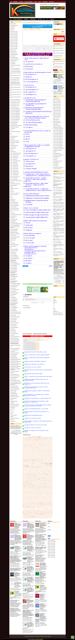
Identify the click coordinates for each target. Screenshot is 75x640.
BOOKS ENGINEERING (14, 54)
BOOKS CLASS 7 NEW (14, 45)
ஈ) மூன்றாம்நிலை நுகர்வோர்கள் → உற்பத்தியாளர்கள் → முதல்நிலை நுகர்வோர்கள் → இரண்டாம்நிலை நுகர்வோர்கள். (38, 189)
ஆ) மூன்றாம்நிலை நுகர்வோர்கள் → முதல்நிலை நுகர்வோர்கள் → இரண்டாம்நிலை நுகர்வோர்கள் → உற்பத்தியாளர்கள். (35, 179)
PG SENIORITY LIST (13, 222)
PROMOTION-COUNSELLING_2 (28, 485)
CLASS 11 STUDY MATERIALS (35, 447)
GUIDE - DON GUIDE (42, 469)
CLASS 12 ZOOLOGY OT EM (45, 452)
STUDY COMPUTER (36, 491)
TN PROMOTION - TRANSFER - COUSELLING (15, 369)
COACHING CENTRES (14, 122)
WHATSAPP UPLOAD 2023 (14, 418)
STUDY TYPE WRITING (41, 501)
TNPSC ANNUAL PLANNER (15, 375)
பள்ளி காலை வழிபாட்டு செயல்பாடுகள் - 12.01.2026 (32, 418)
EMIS (44, 464)
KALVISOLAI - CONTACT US (40, 476)
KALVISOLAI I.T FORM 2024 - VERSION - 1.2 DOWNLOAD (43, 595)
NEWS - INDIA (32, 480)
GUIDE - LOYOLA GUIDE (26, 471)
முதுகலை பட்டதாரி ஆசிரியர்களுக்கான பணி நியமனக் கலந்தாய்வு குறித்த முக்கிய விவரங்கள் (58, 181)
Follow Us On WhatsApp (39, 639)
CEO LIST (11, 66)
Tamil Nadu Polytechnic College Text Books (14, 601)
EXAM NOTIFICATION (45, 465)
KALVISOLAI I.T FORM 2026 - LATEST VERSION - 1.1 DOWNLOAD (35, 361)
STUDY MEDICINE (29, 497)
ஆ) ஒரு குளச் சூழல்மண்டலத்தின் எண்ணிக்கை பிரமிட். (37, 212)
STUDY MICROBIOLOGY (36, 497)
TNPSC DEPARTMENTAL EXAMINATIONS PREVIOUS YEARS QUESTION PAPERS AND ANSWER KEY (18, 537)
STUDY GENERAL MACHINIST (47, 493)
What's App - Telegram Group (58, 314)
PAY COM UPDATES (47, 481)
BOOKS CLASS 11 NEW (14, 34)
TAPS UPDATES (26, 504)
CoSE (50, 459)
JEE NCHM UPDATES (40, 475)
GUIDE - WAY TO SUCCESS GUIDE (27, 473)
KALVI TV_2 (24, 476)
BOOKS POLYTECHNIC (14, 57)
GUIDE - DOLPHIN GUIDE (35, 469)
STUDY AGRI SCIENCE (14, 250)
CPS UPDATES (12, 128)
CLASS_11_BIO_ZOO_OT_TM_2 (27, 456)
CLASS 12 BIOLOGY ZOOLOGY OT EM (15, 95)
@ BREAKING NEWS (25, 437)
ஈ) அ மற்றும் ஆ (28, 127)
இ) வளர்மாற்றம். (29, 227)
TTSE (11, 410)
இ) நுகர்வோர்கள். (29, 166)
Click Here (38, 338)
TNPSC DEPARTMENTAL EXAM (15, 382)
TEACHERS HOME (32, 504)
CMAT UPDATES (45, 458)
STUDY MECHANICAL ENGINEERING (14, 304)
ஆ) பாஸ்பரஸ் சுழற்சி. (30, 237)
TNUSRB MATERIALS (13, 393)
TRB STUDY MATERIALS (14, 405)
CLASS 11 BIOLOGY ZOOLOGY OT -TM (15, 76)
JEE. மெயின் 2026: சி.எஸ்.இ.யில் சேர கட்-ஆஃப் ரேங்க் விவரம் (34, 364)
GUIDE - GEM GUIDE (27, 470)
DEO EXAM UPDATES (30, 462)
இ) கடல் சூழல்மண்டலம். (30, 92)
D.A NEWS (50, 461)
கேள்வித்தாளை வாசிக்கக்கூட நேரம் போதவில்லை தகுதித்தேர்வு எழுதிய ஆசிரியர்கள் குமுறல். (40, 548)
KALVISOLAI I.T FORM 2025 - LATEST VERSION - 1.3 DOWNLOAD (61, 87)
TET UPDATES (26, 506)
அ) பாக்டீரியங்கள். (29, 61)
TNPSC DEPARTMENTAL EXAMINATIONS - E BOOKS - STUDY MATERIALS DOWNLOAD (18, 525)
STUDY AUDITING (30, 489)
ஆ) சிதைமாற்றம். (29, 225)
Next (43, 302)
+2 (53, 306)
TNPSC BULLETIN (40, 511)
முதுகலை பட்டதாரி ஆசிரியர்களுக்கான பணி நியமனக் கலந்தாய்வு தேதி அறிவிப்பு (37, 354)
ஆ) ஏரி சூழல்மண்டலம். (30, 151)
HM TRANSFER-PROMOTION (41, 473)
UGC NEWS (12, 412)
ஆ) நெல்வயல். (28, 76)
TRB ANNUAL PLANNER (14, 396)
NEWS (28, 480)
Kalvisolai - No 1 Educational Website (37, 636)
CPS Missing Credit (47, 460)
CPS (42, 460)
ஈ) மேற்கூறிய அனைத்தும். (31, 168)
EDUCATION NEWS (25, 464)
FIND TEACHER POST (38, 466)
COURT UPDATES (36, 460)
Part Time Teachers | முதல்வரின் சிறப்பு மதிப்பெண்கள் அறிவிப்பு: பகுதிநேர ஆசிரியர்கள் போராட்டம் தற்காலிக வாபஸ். (58, 225)
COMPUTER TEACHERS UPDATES (42, 459)
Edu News (55, 300)
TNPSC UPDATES (38, 513)
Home (11, 1)
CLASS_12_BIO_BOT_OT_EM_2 (46, 456)
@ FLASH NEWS (33, 437)
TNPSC (54, 309)
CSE (30, 461)
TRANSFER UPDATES (13, 395)
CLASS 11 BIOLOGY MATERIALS (32, 446)
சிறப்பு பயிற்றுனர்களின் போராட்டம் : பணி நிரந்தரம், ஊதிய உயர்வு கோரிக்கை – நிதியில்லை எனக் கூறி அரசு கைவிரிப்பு (59, 218)
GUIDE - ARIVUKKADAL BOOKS (42, 468)
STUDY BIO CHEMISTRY (45, 489)
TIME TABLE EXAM (29, 507)
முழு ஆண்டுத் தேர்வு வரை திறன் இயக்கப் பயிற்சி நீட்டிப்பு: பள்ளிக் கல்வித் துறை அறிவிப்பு (58, 214)
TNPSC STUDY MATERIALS (14, 389)
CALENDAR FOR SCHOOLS (27, 444)
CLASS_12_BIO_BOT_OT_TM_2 (31, 21)
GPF (36, 468)
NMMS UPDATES (46, 480)
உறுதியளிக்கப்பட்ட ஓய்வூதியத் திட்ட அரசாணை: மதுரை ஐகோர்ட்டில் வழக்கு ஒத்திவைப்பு (59, 254)
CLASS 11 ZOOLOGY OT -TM (14, 80)
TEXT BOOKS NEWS (43, 506)
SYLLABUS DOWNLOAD (40, 502)
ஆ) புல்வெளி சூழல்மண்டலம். (32, 89)
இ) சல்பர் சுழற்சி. (29, 240)
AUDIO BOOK (12, 28)
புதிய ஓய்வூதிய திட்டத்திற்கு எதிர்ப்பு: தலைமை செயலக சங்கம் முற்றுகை (35, 424)
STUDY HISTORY (25, 495)
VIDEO (11, 413)
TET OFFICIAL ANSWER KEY (39, 505)
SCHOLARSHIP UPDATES (34, 487)
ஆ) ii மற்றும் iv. (29, 258)
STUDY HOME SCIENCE (31, 495)
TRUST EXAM (12, 409)
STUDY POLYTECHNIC (29, 499)
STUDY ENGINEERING (46, 492)
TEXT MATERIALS (49, 506)
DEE (24, 462)
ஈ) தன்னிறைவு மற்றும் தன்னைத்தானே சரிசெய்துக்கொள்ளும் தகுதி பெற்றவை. (38, 112)
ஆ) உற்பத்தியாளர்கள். (30, 163)
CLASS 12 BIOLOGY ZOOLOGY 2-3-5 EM (16, 90)
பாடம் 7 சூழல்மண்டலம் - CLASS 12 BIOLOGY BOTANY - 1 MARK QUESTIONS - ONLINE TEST (37, 26)
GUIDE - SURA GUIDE (41, 472)
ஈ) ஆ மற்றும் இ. (28, 204)
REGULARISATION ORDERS (14, 236)
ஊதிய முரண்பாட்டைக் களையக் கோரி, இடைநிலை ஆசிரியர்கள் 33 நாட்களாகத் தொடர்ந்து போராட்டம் (58, 206)
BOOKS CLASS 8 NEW (14, 46)
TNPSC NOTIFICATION (14, 385)
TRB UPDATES (30, 516)
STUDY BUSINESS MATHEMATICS (35, 490)
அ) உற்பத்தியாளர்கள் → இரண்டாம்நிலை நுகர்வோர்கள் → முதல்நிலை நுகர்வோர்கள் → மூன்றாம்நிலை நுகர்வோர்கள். (38, 174)
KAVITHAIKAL (30, 477)
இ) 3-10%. (27, 139)
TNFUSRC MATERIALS (43, 510)
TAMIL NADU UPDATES (36, 503)
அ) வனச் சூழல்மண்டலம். (31, 74)
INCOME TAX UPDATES (38, 474)
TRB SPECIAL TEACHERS (14, 404)
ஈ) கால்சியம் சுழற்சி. (29, 242)
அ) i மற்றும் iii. (28, 255)
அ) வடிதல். (27, 222)
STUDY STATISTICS (39, 500)
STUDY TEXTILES (33, 501)
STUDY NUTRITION (49, 497)
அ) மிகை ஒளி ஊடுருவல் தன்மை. (32, 120)
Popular (55, 70)
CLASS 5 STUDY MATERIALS (39, 454)
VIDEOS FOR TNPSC (13, 415)
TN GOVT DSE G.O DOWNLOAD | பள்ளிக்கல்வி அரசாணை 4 (35, 509)
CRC (28, 461)
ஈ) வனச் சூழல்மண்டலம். (30, 155)
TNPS (48, 510)
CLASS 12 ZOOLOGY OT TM (14, 105)
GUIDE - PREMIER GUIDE (48, 471)
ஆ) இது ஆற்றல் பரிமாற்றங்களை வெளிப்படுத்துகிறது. (37, 198)
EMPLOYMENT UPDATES (14, 140)
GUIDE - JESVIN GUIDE (42, 470)
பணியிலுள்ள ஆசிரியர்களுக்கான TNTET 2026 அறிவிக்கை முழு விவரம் (58, 174)
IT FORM (44, 474)
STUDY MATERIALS (33, 496)
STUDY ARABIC (25, 489)
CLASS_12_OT (49, 457)
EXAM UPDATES (13, 147)
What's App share (33, 284)
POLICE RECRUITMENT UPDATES (16, 223)
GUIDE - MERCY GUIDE (33, 471)
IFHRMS (32, 474)
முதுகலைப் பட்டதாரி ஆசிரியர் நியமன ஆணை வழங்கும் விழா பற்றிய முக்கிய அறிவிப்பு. (38, 376)
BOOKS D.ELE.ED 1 (13, 49)
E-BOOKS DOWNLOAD (37, 463)
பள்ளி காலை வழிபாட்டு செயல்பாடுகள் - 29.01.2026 (57, 190)
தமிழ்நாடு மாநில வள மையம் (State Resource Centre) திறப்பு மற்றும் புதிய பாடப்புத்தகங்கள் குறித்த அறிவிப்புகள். (58, 210)
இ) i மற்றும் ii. (28, 260)
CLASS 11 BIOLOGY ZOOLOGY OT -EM (43, 446)
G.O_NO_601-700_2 (32, 468)
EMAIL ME (40, 464)
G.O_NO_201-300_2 (25, 468)
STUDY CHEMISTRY (44, 490)
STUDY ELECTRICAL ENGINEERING (27, 492)
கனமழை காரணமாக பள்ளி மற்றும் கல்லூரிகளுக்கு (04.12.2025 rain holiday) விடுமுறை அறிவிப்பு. (61, 76)
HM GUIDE (34, 473)
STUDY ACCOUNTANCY (14, 249)
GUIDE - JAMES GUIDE (34, 470)
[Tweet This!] (26, 294)
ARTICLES (36, 439)
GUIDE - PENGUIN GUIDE (40, 471)
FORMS (49, 466)
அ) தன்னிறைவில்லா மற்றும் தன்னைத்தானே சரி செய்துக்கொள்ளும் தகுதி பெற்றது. (35, 100)
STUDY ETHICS (28, 493)
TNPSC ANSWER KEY (33, 511)
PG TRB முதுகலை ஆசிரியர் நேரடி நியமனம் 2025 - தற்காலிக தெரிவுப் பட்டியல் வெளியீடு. (58, 236)
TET (33, 505)
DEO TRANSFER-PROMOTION (40, 462)
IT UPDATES (49, 474)
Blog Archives (61, 70)
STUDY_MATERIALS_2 (33, 502)
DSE (28, 463)
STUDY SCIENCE (49, 499)
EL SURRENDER (31, 464)
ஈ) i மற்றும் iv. (28, 263)
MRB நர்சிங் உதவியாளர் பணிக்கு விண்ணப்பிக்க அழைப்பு (33, 415)
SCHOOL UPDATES (42, 487)
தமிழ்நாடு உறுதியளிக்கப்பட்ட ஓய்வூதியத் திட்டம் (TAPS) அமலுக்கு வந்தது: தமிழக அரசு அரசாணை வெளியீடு (59, 245)
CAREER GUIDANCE (13, 60)
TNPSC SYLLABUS (13, 390)
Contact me (12, 427)
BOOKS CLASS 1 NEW (13, 31)
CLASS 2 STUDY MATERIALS (42, 453)
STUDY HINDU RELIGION (48, 494)
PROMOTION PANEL (13, 230)
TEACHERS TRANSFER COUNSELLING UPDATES (43, 504)
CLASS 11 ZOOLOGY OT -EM (45, 447)
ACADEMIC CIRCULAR (33, 438)
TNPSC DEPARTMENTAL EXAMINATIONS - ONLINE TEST (30, 601)
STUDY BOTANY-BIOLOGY (14, 258)
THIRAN (24, 507)
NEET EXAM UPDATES (39, 478)
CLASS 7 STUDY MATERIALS (28, 455)
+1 (53, 305)
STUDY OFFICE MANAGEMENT (27, 498)
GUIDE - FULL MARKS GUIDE (15, 160)
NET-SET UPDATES (35, 479)
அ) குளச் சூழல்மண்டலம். (30, 148)
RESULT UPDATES (42, 486)
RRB (23, 487)
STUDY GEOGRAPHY (34, 494)
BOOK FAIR (12, 29)
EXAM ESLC (39, 465)
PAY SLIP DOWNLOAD (14, 219)
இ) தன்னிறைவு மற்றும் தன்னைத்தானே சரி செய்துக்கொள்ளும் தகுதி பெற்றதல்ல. (34, 108)
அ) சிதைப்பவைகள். (29, 161)
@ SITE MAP (43, 437)
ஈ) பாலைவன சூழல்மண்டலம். (32, 81)
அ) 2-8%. (27, 134)
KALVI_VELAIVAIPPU (31, 476)
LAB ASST (34, 477)
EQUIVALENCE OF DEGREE (32, 465)
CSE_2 (33, 461)
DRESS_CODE (24, 463)
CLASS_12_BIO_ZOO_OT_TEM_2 (39, 457)
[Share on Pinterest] (28, 294)
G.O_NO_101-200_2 (48, 467)
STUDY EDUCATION (48, 491)
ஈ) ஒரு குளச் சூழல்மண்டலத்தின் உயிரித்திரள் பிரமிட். (36, 217)
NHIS (41, 480)
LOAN (40, 477)
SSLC (54, 303)
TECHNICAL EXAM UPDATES (28, 505)
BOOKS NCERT (12, 56)
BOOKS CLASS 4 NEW (14, 40)
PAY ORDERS (25, 482)
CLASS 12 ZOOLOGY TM (32, 453)
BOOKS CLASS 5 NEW (13, 42)
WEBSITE (11, 416)
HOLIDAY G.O (49, 473)
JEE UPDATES (46, 475)
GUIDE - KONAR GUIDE (49, 470)
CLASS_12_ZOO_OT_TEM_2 (27, 458)
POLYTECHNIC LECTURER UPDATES (14, 227)
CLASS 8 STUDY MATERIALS (37, 455)
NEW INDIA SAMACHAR (14, 209)
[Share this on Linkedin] (29, 294)
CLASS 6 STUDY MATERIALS (48, 454)
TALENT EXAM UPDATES (27, 503)
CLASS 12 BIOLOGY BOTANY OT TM (43, 449)
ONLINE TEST (28, 481)
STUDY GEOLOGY (40, 494)
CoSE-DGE (55, 302)
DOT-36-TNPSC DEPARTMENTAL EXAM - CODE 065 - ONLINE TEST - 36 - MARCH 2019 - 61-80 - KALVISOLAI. (30, 548)
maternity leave (44, 477)
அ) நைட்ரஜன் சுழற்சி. (30, 235)
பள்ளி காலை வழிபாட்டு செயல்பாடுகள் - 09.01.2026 (32, 427)
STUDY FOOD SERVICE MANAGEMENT (37, 493)
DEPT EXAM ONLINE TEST (57, 313)
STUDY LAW (44, 495)
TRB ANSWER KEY (13, 398)
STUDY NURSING (43, 497)
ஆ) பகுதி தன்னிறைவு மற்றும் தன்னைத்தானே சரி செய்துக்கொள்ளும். (35, 104)
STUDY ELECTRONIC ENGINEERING (37, 492)
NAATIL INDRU (26, 478)
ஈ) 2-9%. (27, 141)
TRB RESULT (12, 402)
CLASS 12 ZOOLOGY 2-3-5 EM (15, 100)
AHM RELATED (49, 438)
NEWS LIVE (37, 480)
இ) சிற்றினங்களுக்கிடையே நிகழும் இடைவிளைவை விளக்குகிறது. (36, 201)
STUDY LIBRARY (49, 495)
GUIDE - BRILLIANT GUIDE (14, 154)
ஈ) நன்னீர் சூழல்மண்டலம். (31, 94)
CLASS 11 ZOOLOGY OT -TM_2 (33, 448)
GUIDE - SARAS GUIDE (26, 472)
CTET (36, 461)
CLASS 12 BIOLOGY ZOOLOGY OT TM (33, 451)
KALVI (50, 475)
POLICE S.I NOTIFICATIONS (15, 225)
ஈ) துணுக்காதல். (28, 230)
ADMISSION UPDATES (41, 438)
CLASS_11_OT (37, 456)
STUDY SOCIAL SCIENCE (26, 500)
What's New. (12, 419)
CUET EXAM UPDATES (42, 461)
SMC (11, 247)
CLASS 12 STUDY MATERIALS (44, 451)
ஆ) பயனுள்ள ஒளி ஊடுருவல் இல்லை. (33, 122)
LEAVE (38, 477)
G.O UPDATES (35, 467)
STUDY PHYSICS (44, 498)
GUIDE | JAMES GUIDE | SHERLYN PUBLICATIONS (43, 564)
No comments (38, 29)
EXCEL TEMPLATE (30, 466)
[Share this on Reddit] (31, 294)
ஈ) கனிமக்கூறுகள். (29, 69)
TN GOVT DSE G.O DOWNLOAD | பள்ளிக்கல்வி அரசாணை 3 (15, 364)
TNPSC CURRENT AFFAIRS (48, 511)
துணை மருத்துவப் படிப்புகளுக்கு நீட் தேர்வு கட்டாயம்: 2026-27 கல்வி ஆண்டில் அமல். (37, 398)
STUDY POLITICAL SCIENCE (15, 316)
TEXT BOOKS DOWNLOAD (34, 506)
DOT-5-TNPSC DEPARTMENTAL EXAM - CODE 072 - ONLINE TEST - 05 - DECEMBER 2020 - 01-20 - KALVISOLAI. (28, 590)
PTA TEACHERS (13, 235)
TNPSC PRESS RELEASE (14, 387)
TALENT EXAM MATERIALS (48, 502)
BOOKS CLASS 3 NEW (13, 39)
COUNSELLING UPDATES (27, 460)
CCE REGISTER (12, 63)
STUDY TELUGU (28, 501)
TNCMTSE (37, 510)
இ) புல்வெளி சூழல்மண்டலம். (31, 79)
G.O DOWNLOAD (29, 467)
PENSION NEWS (13, 220)
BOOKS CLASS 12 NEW (14, 36)
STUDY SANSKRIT (43, 499)
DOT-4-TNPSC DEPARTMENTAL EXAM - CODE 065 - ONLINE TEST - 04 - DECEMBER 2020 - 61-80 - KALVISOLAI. (28, 625)
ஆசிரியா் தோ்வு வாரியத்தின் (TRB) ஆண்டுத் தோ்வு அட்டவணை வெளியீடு (36, 408)
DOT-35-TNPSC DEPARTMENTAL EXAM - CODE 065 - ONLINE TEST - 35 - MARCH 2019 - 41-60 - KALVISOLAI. (30, 579)
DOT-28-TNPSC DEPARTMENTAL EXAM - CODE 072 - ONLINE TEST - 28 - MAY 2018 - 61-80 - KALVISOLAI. (30, 569)
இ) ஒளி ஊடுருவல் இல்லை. (31, 124)
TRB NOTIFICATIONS (13, 401)
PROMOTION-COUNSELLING (15, 233)
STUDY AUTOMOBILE (38, 489)
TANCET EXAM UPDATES (46, 503)
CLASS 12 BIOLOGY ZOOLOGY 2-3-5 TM (39, 450)
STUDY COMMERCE (30, 491)
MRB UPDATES (50, 477)
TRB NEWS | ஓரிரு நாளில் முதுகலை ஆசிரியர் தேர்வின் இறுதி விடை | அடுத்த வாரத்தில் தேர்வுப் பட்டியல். (16, 569)
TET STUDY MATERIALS (48, 505)
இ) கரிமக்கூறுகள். (29, 66)
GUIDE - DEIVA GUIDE (28, 469)
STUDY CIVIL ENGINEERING (15, 263)
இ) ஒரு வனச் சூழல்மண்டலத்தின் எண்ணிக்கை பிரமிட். (37, 214)
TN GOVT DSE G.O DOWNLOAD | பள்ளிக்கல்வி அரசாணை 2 (31, 508)
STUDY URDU (47, 501)
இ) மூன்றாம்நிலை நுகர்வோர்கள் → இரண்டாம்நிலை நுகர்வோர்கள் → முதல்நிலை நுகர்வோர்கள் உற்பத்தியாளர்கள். (35, 185)
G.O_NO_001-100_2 (42, 467)
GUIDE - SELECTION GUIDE (33, 472)
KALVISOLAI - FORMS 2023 (17, 592)
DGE (46, 462)
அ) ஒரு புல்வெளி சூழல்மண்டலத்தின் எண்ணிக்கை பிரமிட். (38, 209)
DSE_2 (31, 463)
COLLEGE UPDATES (30, 459)
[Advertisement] (37, 275)
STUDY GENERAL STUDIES (26, 494)
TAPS (51, 503)
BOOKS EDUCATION (13, 52)
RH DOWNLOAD (13, 240)
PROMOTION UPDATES (14, 232)
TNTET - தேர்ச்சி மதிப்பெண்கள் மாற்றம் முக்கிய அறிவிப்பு (33, 373)
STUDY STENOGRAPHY (46, 500)
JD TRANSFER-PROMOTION (32, 475)
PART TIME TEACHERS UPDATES (38, 481)
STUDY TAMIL (12, 329)
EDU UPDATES (45, 463)
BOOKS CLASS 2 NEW (13, 37)
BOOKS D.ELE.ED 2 (13, 51)
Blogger (16, 434)
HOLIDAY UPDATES (26, 474)
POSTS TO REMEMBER (14, 229)
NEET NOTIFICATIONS (48, 478)
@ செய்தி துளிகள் (48, 437)
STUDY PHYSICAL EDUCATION (36, 498)
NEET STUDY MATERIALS (27, 479)
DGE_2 (50, 462)
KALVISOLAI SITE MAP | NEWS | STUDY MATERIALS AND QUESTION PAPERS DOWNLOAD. (43, 525)
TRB (54, 308)
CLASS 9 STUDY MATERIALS (46, 455)
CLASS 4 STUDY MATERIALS (31, 454)
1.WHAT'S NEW (25, 438)
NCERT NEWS (32, 478)
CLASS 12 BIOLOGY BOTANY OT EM (32, 449)
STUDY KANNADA (38, 495)
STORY (36, 488)
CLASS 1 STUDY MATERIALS (15, 68)
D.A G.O (47, 461)
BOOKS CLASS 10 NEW (14, 32)
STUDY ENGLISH (13, 278)
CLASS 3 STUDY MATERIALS (15, 110)
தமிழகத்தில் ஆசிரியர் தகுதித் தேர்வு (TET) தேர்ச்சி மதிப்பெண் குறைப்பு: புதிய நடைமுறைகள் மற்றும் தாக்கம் (58, 203)
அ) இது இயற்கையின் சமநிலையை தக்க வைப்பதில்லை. (37, 195)
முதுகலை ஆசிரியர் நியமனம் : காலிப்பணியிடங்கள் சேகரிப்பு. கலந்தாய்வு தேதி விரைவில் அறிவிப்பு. (58, 193)
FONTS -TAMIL (45, 466)
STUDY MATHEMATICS (41, 496)
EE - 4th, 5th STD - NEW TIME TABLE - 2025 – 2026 (18, 583)
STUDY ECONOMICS (42, 491)
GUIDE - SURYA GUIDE (48, 472)
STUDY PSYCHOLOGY (36, 499)
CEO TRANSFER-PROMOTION (27, 445)
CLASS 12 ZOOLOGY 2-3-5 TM (35, 452)
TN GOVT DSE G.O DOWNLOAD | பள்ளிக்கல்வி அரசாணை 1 (43, 507)
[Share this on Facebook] (25, 294)
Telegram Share (43, 284)
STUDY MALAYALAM (26, 496)
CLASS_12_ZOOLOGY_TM (37, 458)
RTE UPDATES (27, 487)
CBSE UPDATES (41, 444)
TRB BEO (11, 399)
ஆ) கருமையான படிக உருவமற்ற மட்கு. (34, 64)
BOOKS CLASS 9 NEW (14, 48)
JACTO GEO (24, 475)
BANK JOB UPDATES (33, 440)
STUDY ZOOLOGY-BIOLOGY (14, 336)
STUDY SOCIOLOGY (33, 500)
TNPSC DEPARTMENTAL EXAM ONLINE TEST (43, 512)
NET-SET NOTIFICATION (44, 479)
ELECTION (36, 464)
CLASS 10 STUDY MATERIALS (15, 69)
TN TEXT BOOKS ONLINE (30, 510)
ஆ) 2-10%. (27, 136)
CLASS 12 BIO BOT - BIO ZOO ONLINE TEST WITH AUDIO (15, 83)
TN (34, 507)
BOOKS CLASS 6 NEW (14, 43)
